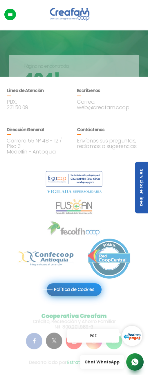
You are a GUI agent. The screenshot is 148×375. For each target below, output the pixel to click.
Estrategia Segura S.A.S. (92, 363)
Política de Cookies (74, 289)
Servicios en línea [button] (142, 187)
